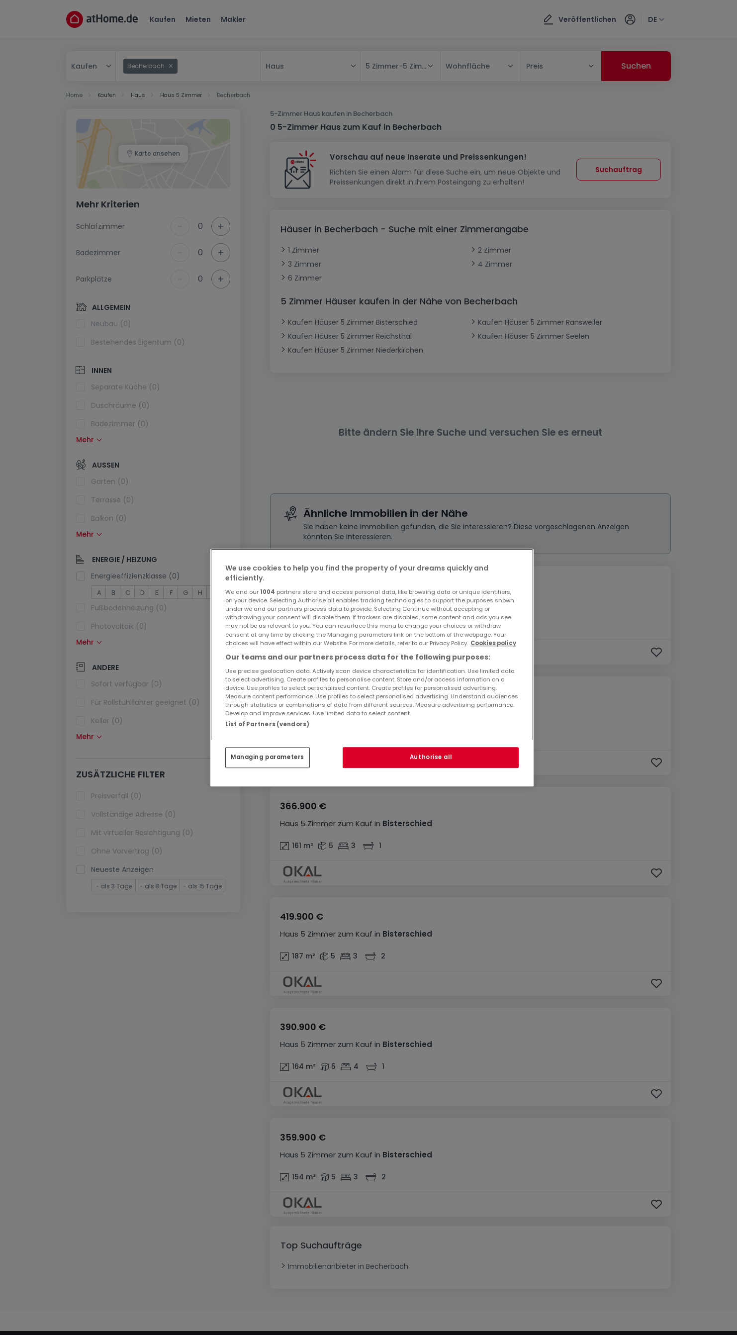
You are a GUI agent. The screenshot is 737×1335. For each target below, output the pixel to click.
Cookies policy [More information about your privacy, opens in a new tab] (493, 643)
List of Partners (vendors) (267, 724)
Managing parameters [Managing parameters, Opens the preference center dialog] (267, 757)
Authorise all (431, 757)
